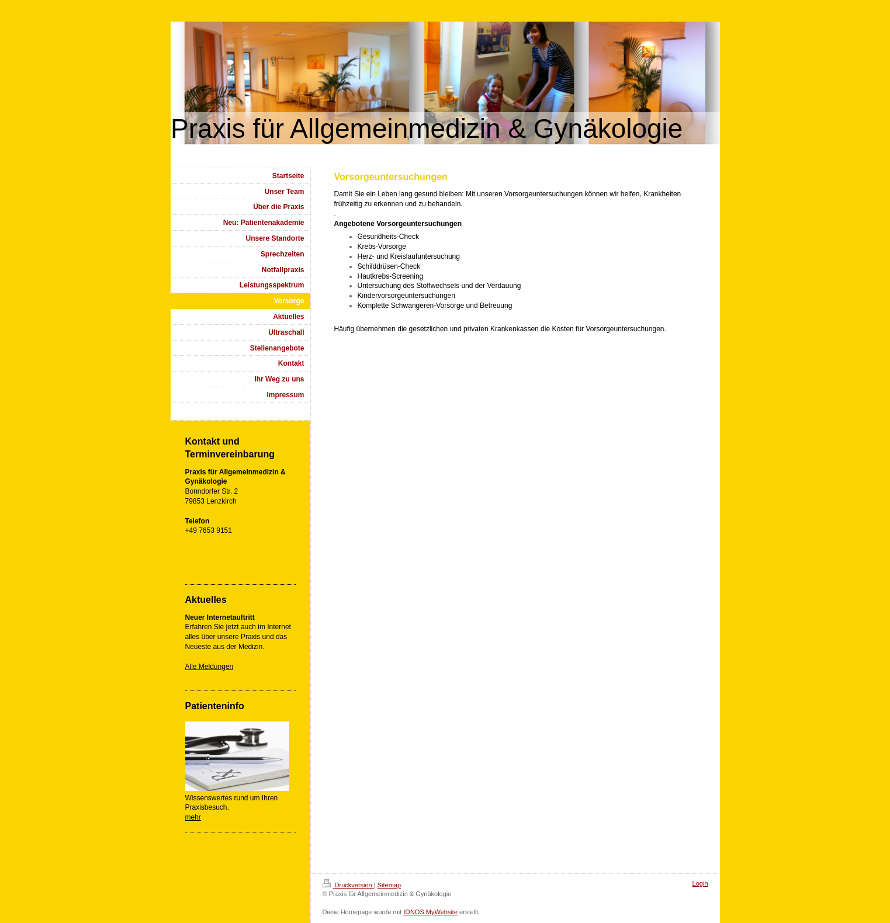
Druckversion (348, 885)
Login (700, 883)
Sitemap (389, 885)
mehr (193, 817)
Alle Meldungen (209, 666)
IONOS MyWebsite (430, 911)
